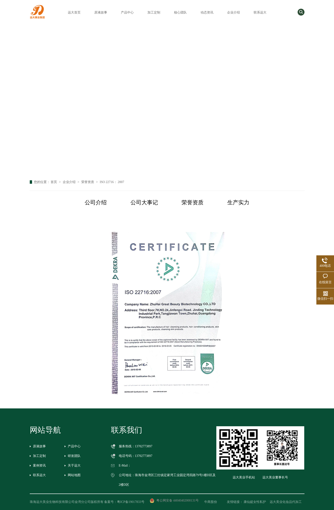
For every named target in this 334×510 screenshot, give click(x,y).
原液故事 (100, 12)
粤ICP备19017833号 (130, 502)
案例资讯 (39, 465)
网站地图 (74, 475)
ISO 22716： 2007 (112, 182)
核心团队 (180, 12)
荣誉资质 (88, 182)
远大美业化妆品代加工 (286, 502)
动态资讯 (207, 12)
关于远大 (74, 465)
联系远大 (260, 12)
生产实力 (238, 202)
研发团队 (74, 456)
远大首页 (74, 12)
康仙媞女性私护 (255, 502)
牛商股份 (213, 502)
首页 (54, 182)
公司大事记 (144, 202)
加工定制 (153, 12)
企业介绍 (233, 12)
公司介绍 (96, 202)
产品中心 (127, 12)
